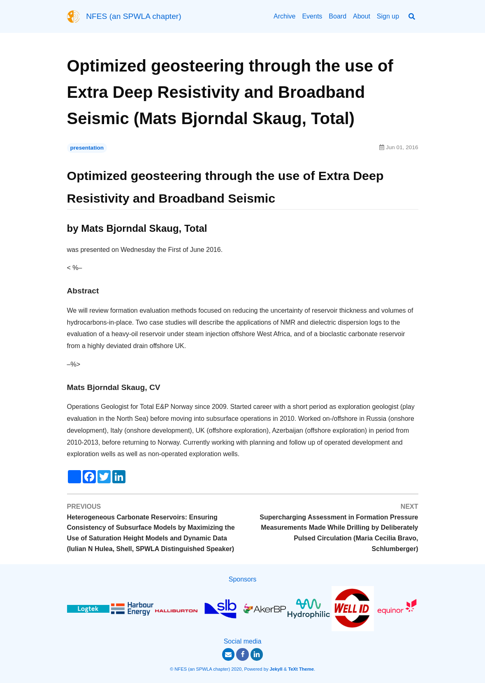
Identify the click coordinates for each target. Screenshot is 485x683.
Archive (284, 16)
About (361, 16)
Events (312, 16)
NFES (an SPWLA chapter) (133, 16)
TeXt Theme (301, 669)
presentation (87, 148)
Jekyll (276, 669)
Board (337, 16)
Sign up (388, 16)
